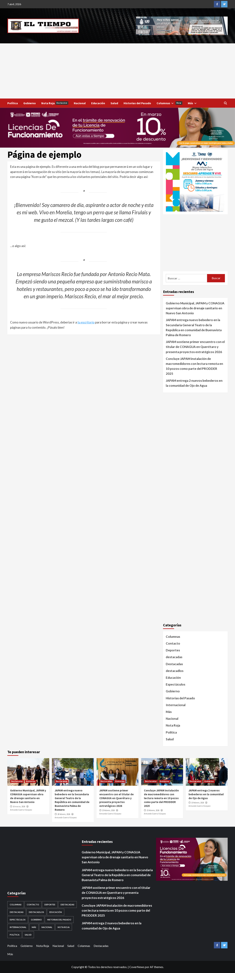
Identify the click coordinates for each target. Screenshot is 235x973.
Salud (114, 103)
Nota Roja (54, 103)
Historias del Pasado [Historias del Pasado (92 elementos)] (59, 919)
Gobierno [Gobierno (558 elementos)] (36, 919)
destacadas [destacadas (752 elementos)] (17, 912)
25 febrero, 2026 (108, 810)
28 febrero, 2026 (63, 814)
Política (12, 103)
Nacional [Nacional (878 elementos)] (46, 927)
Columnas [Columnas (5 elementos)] (15, 904)
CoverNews (136, 967)
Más (193, 103)
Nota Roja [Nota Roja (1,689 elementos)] (64, 927)
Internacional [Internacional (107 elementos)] (18, 927)
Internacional (175, 705)
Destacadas (174, 664)
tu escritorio (86, 322)
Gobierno (29, 103)
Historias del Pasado (137, 103)
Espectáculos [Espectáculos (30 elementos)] (18, 919)
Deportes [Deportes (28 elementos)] (49, 904)
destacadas (174, 657)
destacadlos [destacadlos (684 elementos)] (36, 912)
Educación (98, 103)
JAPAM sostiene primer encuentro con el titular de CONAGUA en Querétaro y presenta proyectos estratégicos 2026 (195, 347)
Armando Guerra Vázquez (21, 810)
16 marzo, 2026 (19, 806)
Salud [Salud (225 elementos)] (28, 934)
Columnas (169, 103)
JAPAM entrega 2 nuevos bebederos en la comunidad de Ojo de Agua (194, 383)
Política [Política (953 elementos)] (14, 934)
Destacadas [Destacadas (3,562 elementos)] (67, 904)
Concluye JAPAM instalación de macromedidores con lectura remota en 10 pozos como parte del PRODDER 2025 (194, 366)
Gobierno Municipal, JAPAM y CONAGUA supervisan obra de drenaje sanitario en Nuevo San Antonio (195, 308)
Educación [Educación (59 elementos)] (55, 912)
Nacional (80, 103)
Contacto (173, 643)
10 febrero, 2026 (197, 802)
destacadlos (174, 671)
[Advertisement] (117, 71)
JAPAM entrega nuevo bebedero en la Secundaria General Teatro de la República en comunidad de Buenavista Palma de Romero (194, 327)
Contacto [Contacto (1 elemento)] (33, 904)
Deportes (173, 650)
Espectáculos (175, 684)
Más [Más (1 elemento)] (34, 927)
